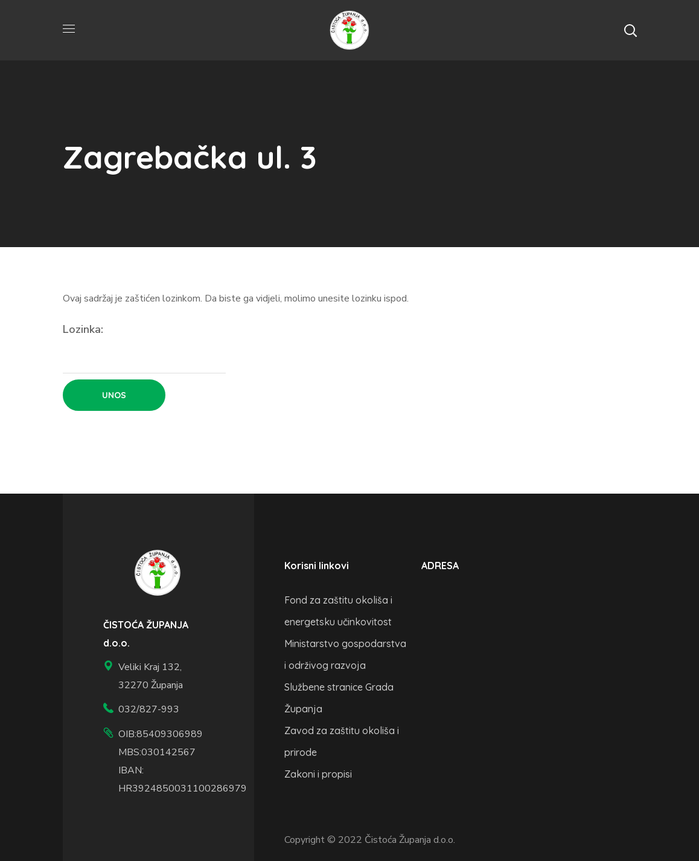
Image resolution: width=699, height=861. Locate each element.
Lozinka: (144, 347)
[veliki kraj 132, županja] (509, 646)
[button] (630, 30)
